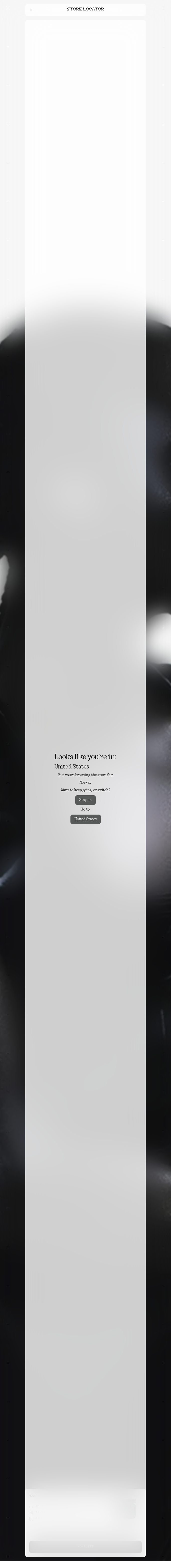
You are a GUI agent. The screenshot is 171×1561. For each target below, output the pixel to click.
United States (85, 819)
